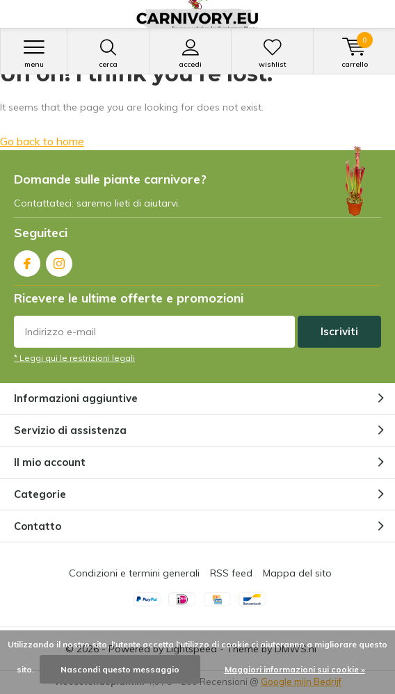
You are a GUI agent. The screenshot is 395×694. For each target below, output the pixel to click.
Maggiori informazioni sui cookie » (295, 669)
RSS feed (231, 573)
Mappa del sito (297, 573)
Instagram (59, 260)
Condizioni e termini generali (134, 573)
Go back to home (42, 141)
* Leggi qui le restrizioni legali (74, 358)
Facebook (27, 260)
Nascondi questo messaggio (120, 669)
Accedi (190, 53)
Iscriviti (339, 331)
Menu (34, 53)
